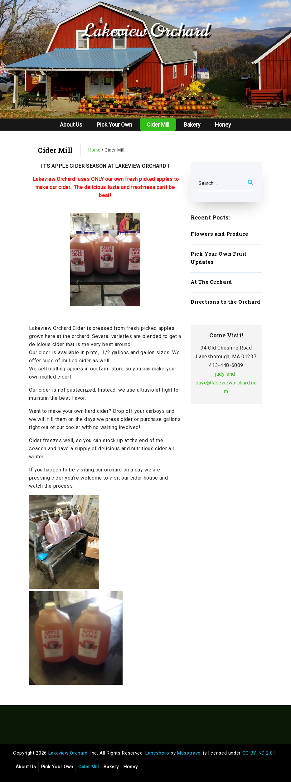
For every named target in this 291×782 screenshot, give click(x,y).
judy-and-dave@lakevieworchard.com (226, 382)
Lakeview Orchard (145, 31)
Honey (223, 124)
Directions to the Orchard (225, 301)
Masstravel (189, 753)
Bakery (192, 124)
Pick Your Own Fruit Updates (219, 257)
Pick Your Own (114, 124)
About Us (71, 124)
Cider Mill (158, 124)
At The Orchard (211, 281)
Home (94, 149)
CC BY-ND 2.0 (257, 753)
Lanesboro (157, 753)
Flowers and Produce (219, 233)
